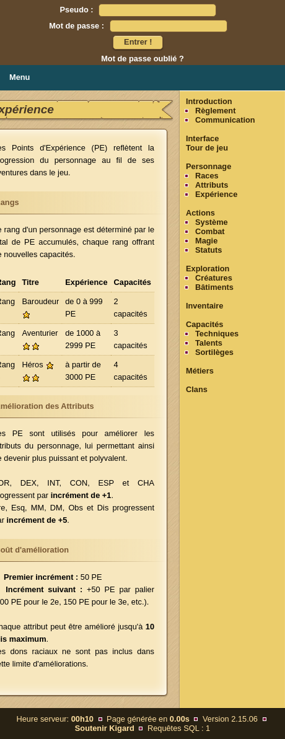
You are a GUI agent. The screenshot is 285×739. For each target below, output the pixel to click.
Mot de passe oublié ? (142, 58)
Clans (197, 389)
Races (207, 175)
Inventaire (204, 305)
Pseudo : (77, 9)
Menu (19, 77)
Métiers (200, 370)
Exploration (207, 268)
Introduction (209, 101)
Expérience (216, 194)
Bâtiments (214, 287)
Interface (202, 138)
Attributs (211, 185)
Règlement (215, 110)
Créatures (213, 277)
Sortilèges (214, 352)
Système (211, 222)
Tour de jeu (207, 147)
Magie (206, 240)
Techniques (217, 333)
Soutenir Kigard (104, 728)
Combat (210, 231)
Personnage (208, 166)
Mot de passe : (76, 25)
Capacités (204, 324)
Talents (208, 343)
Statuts (208, 250)
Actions (200, 212)
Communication (225, 120)
